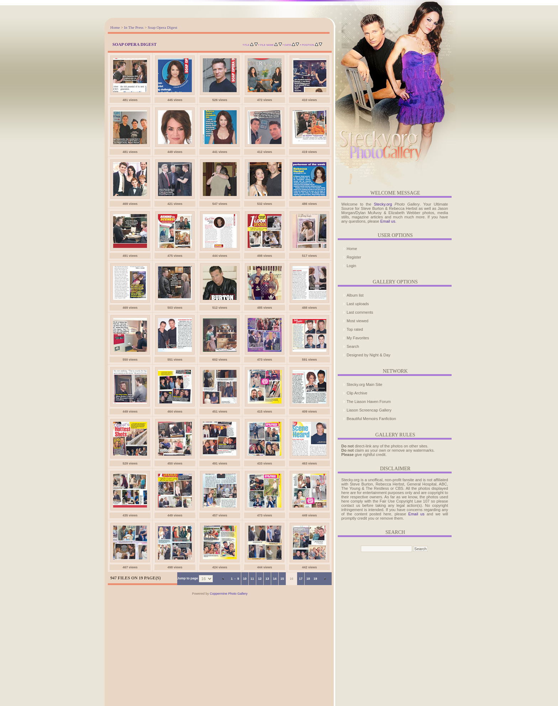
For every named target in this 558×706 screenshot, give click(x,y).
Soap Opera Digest (162, 27)
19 (315, 578)
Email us (387, 221)
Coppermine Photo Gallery (228, 593)
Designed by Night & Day (368, 355)
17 (300, 578)
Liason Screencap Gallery (369, 410)
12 (260, 578)
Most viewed (357, 321)
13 (267, 578)
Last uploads (358, 304)
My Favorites (358, 338)
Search (353, 346)
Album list (355, 295)
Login (351, 266)
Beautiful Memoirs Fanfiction (371, 418)
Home (115, 27)
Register (354, 257)
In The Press (134, 27)
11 (252, 578)
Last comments (360, 312)
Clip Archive (357, 393)
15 (282, 578)
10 (245, 578)
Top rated (355, 329)
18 (308, 578)
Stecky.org (383, 204)
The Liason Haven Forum (369, 401)
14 (275, 578)
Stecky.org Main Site (364, 384)
